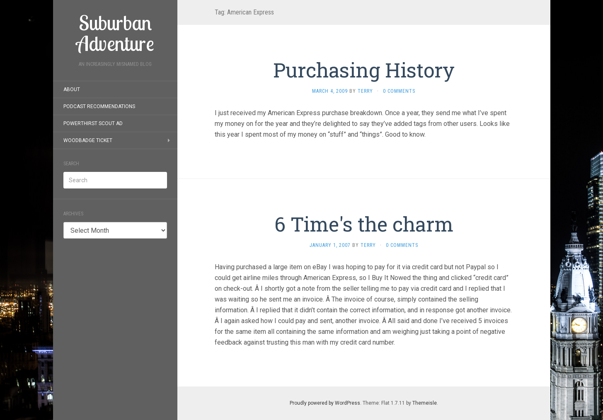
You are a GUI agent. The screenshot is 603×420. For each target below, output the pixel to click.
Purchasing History (364, 70)
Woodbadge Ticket (87, 140)
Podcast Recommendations (99, 106)
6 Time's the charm (363, 224)
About (71, 89)
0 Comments (399, 91)
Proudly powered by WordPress (325, 403)
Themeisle (424, 403)
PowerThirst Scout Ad (93, 123)
